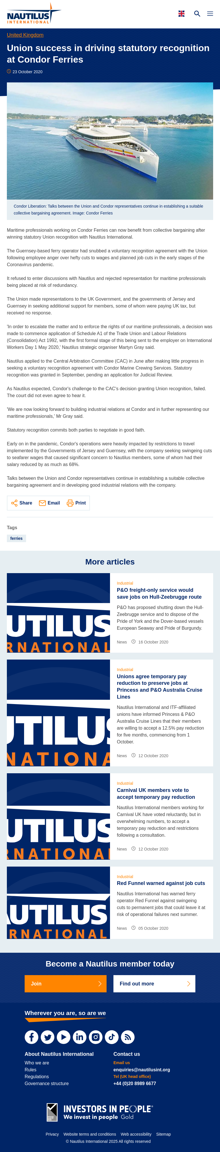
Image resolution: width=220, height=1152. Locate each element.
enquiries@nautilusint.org (141, 1069)
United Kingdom (25, 35)
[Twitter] (47, 1037)
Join (67, 984)
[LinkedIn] (80, 1037)
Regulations (37, 1076)
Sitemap (163, 1134)
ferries (16, 538)
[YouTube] (63, 1037)
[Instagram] (96, 1037)
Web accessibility (136, 1134)
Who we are (37, 1062)
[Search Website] (197, 14)
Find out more (155, 984)
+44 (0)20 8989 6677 (134, 1083)
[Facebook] (31, 1037)
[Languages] (182, 13)
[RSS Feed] (128, 1037)
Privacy (52, 1134)
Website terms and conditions (90, 1134)
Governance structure (47, 1083)
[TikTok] (112, 1037)
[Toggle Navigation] (210, 14)
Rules (30, 1069)
